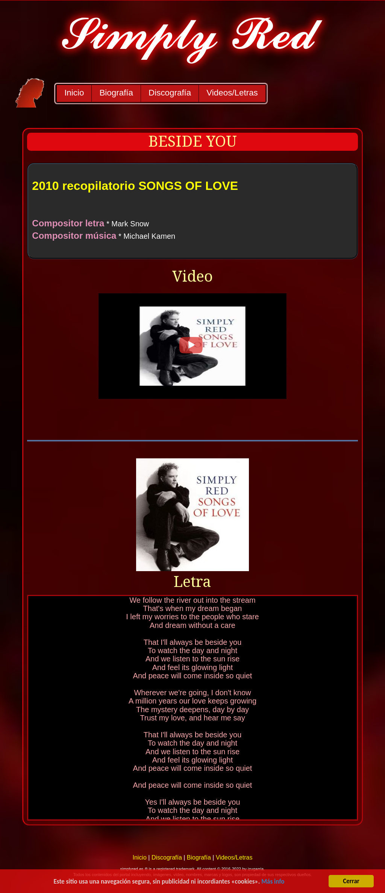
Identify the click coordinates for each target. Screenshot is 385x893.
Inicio (74, 92)
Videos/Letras (232, 92)
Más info (272, 881)
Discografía (170, 92)
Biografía (116, 92)
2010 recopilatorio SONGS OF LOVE (135, 186)
